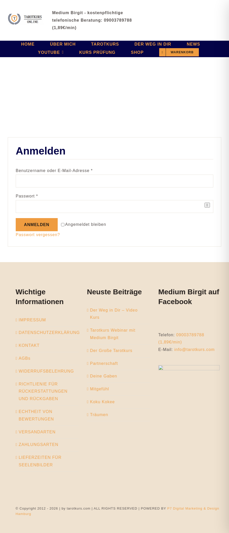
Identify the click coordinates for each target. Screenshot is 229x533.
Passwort (27, 196)
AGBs (27, 358)
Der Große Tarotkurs (113, 350)
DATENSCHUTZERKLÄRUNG (51, 332)
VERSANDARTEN (39, 432)
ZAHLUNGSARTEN (41, 444)
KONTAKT (31, 345)
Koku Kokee (104, 402)
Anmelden (36, 224)
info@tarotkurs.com (197, 349)
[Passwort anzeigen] (207, 205)
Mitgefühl (102, 389)
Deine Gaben (106, 376)
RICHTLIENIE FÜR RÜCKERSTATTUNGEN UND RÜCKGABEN (45, 391)
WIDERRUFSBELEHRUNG (48, 371)
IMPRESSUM (34, 320)
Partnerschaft (106, 363)
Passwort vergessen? (38, 235)
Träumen (101, 414)
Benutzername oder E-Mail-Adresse (54, 170)
